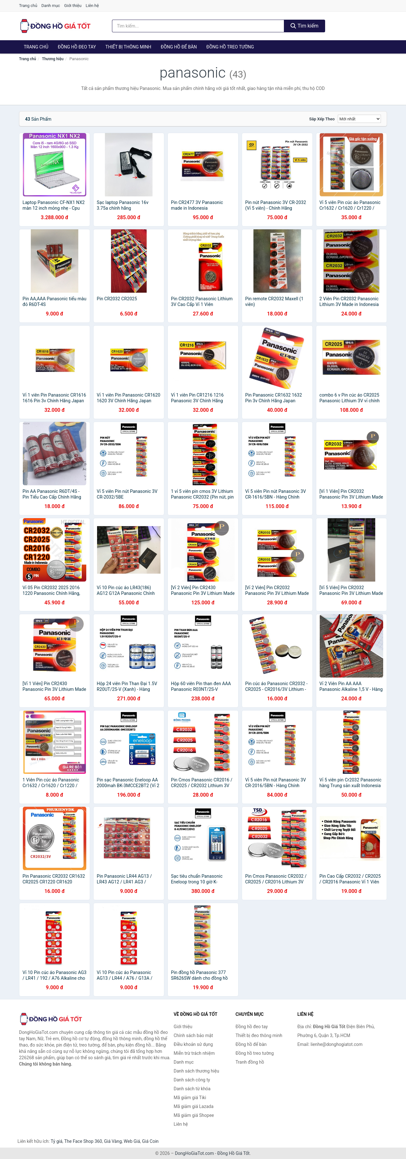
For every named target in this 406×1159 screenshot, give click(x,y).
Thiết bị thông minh (128, 46)
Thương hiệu (52, 59)
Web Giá (132, 1141)
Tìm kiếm (304, 26)
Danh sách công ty (192, 1079)
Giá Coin (150, 1141)
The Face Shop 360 (83, 1141)
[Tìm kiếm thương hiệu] (198, 26)
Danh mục (51, 5)
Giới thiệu (72, 5)
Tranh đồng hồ (250, 1062)
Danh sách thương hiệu (196, 1070)
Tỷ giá (56, 1141)
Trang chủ (28, 5)
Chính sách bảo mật (193, 1035)
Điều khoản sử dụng (193, 1044)
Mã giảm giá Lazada (194, 1106)
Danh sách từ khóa (192, 1088)
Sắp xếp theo (322, 119)
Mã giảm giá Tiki (190, 1097)
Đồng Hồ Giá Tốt (233, 1153)
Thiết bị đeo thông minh (259, 1035)
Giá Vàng (113, 1141)
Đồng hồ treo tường (230, 46)
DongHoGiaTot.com (194, 1153)
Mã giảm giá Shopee (194, 1115)
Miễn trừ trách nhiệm (194, 1053)
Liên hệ (92, 5)
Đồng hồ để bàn (179, 46)
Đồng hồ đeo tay (77, 46)
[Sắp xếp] (359, 119)
